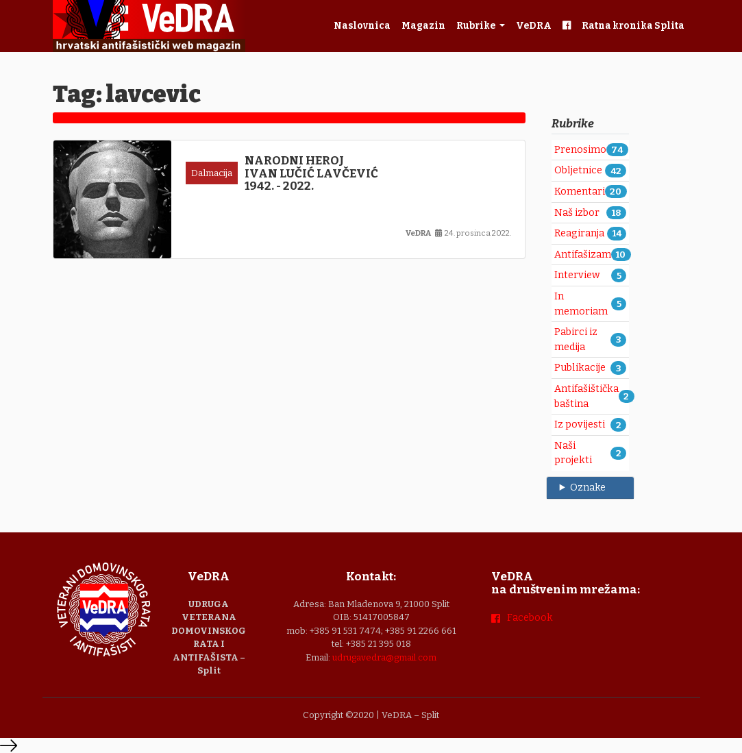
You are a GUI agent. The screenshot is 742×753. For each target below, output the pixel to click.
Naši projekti (573, 453)
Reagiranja (579, 233)
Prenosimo (580, 150)
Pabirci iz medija (575, 339)
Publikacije (580, 367)
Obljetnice (578, 170)
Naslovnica (362, 26)
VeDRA (534, 26)
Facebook (530, 618)
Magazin (423, 26)
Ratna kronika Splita (633, 26)
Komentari (579, 191)
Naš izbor (576, 213)
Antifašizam (582, 254)
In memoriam (581, 304)
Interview (577, 275)
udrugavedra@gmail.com (384, 657)
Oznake (588, 487)
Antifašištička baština (586, 396)
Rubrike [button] (476, 26)
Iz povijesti (579, 424)
